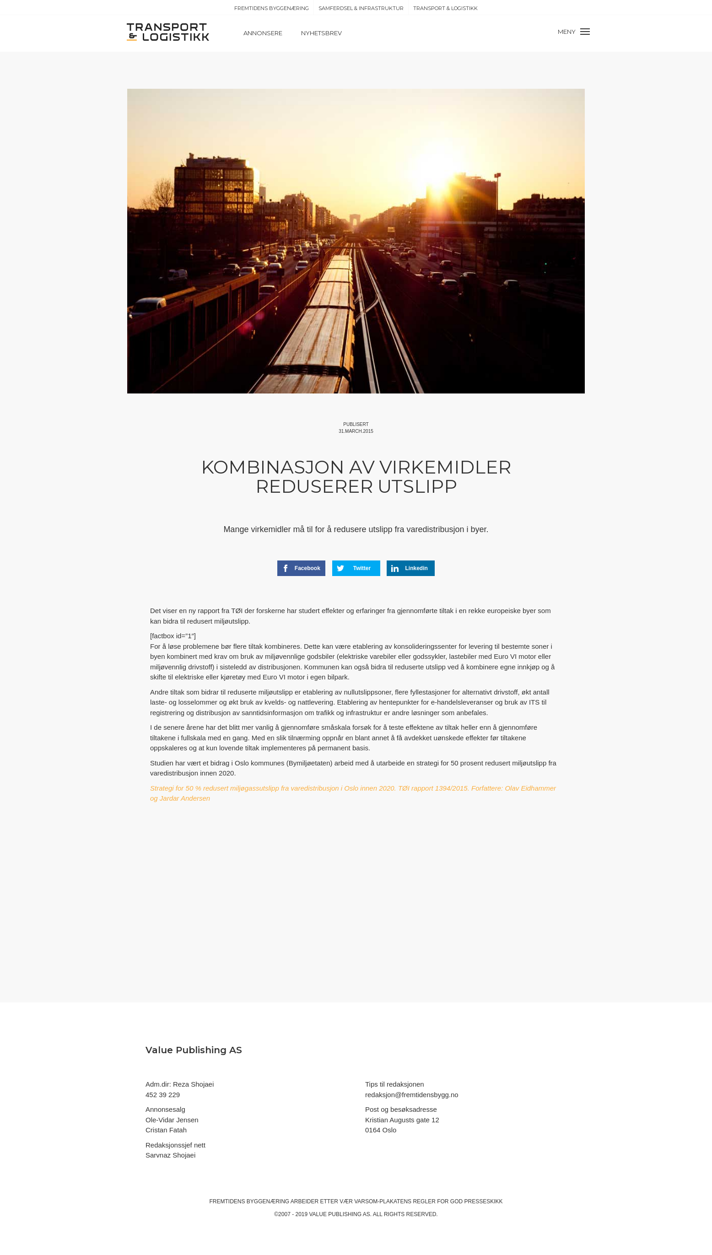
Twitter (354, 568)
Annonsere (262, 33)
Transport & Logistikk (445, 8)
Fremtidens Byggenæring (271, 8)
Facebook (301, 568)
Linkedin (409, 568)
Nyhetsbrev (321, 33)
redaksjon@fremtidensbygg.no (411, 1095)
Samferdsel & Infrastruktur (361, 8)
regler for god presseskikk (457, 1201)
